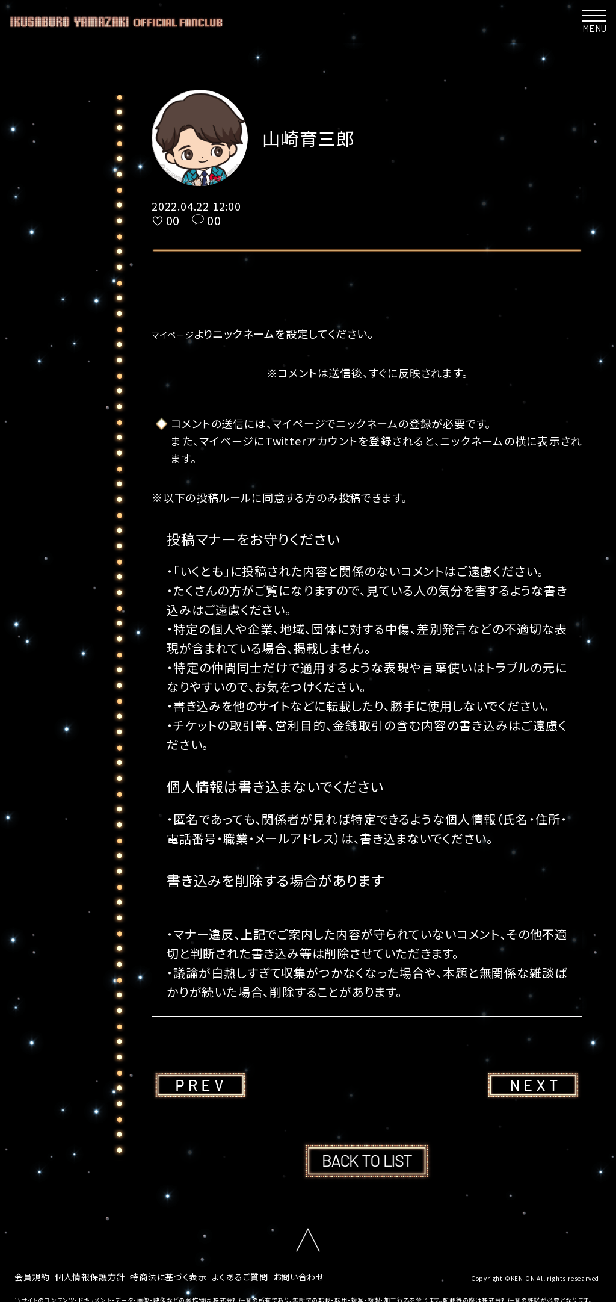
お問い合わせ (335, 1275)
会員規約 (34, 1275)
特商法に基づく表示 (189, 1275)
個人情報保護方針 (100, 1275)
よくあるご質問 (269, 1275)
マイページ (178, 333)
